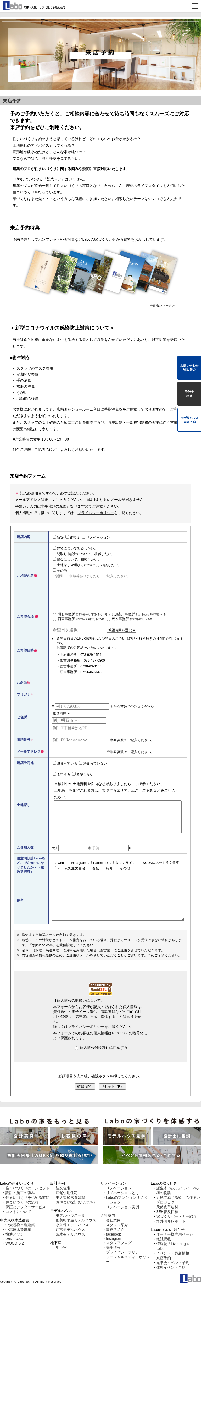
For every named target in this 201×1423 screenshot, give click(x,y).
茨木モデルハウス (70, 1255)
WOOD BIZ (14, 1264)
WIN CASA (14, 1259)
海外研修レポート (171, 1242)
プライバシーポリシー (95, 513)
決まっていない (93, 769)
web (58, 875)
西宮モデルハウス (70, 1250)
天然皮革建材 (167, 1227)
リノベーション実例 (122, 1227)
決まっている (65, 769)
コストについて (18, 1232)
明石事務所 (80, 621)
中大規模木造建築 (20, 1245)
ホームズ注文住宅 (69, 881)
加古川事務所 (137, 621)
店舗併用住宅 (67, 1213)
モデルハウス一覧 (70, 1236)
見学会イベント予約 (172, 1283)
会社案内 (113, 1240)
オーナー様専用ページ (174, 1255)
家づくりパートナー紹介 (176, 1237)
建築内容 (23, 537)
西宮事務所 (78, 625)
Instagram (76, 875)
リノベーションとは (122, 1213)
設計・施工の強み (20, 1213)
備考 (20, 917)
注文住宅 (63, 1208)
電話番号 (23, 746)
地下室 (61, 1268)
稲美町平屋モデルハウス (76, 1240)
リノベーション (96, 537)
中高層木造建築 (18, 1250)
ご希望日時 (25, 657)
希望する (61, 781)
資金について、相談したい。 (77, 559)
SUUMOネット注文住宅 (158, 875)
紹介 (107, 881)
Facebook (98, 875)
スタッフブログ (119, 1263)
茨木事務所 (129, 625)
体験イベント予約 (171, 1288)
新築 (58, 537)
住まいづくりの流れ (21, 1223)
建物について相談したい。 (75, 548)
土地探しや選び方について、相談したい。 (87, 565)
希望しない (82, 781)
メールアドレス (29, 758)
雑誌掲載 (163, 1259)
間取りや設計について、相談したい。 (84, 554)
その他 (60, 570)
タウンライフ (123, 875)
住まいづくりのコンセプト (27, 1208)
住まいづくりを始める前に (27, 1218)
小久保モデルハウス (72, 1245)
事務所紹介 (115, 1250)
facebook (113, 1255)
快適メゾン (14, 1255)
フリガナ (23, 701)
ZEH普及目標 (167, 1232)
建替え (72, 537)
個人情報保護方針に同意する (101, 1068)
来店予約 (163, 1278)
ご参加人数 (25, 860)
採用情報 (113, 1268)
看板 (93, 881)
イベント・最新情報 (172, 1274)
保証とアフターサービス (25, 1227)
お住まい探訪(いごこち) (75, 1223)
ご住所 (22, 723)
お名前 (22, 689)
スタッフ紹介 (117, 1245)
